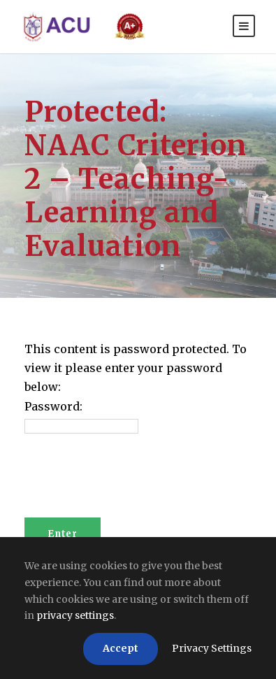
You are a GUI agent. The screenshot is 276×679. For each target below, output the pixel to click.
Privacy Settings (212, 648)
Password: (53, 406)
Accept (120, 648)
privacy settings (75, 615)
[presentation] (130, 483)
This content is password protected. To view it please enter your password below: (135, 368)
